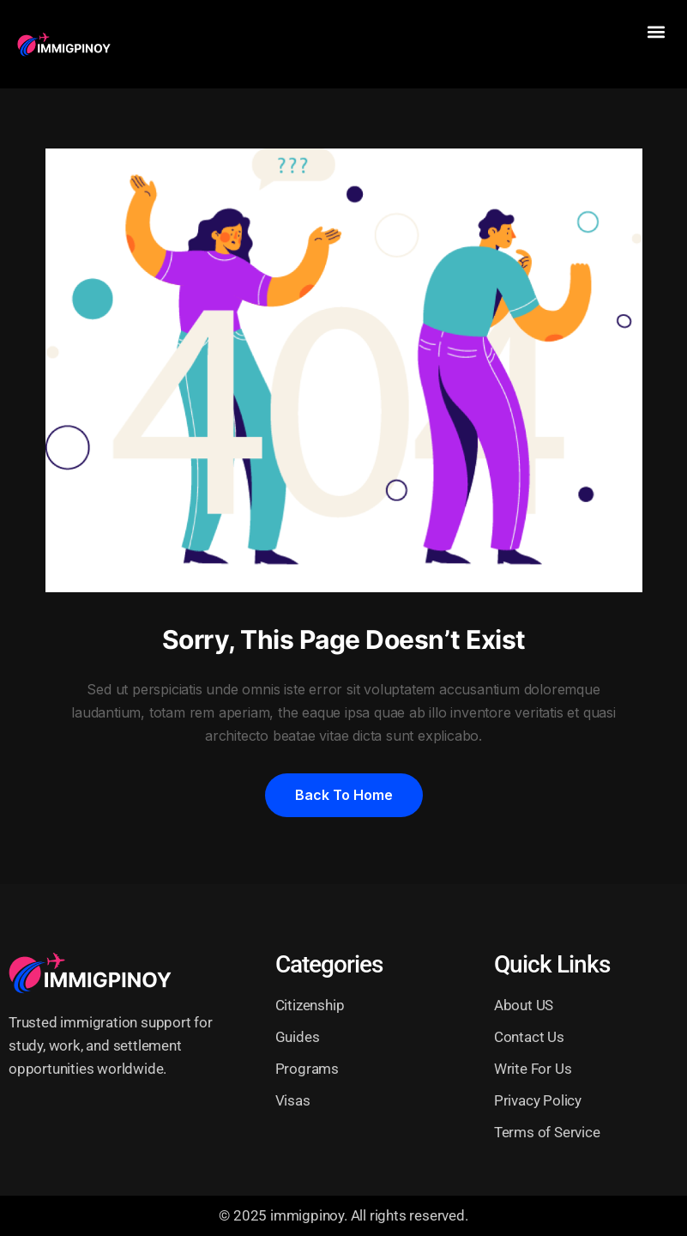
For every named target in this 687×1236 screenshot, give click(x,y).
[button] (656, 31)
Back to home (344, 794)
